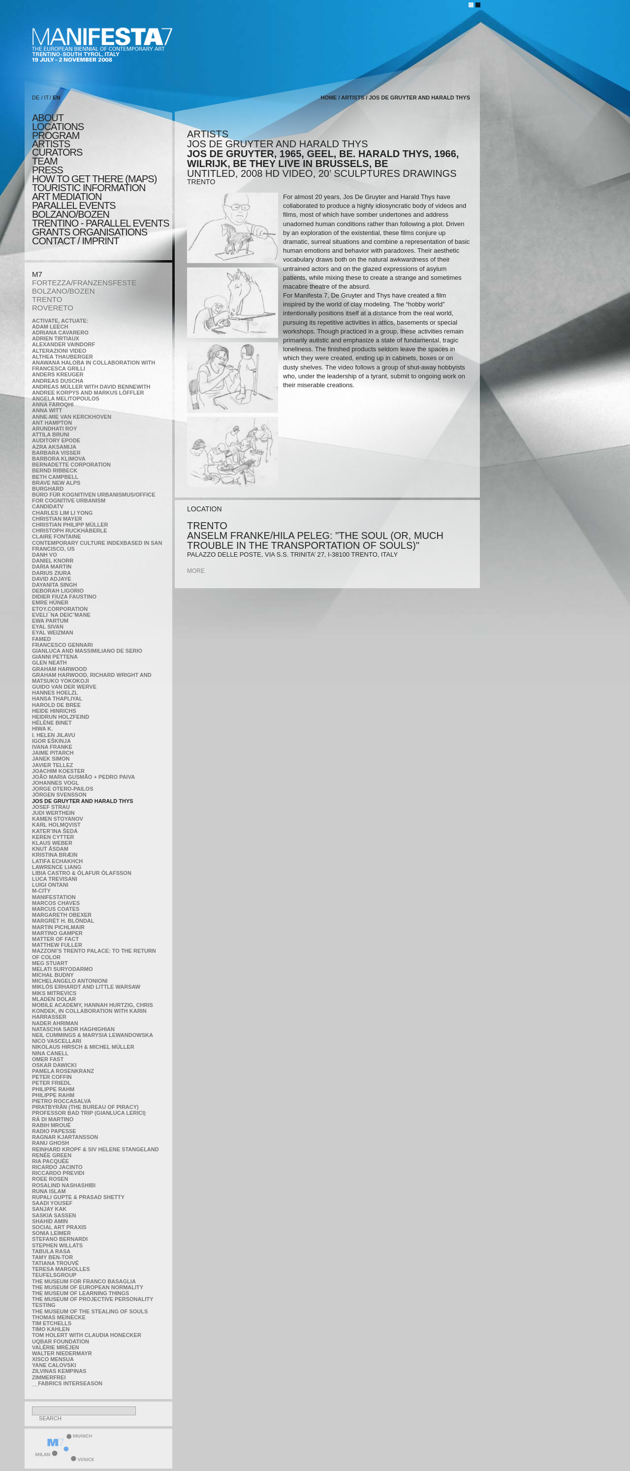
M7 (37, 274)
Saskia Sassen (54, 1215)
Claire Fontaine (56, 536)
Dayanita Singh (54, 585)
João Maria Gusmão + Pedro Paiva (83, 777)
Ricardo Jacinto (57, 1167)
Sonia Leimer (51, 1233)
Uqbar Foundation (60, 1341)
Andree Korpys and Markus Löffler (88, 393)
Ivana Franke (52, 747)
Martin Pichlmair (58, 927)
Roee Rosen (50, 1179)
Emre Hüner (50, 602)
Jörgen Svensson (59, 795)
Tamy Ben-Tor (52, 1257)
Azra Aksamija (54, 447)
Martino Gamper (57, 933)
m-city (41, 891)
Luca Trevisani (54, 879)
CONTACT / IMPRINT (75, 240)
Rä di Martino (52, 1119)
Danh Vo (44, 555)
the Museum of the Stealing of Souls (90, 1311)
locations (58, 126)
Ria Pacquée (50, 1161)
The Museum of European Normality (87, 1287)
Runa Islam (49, 1191)
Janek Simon (50, 759)
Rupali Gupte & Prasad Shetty (78, 1197)
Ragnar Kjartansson (65, 1137)
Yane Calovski (54, 1365)
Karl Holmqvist (56, 825)
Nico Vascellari (56, 1041)
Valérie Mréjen (55, 1347)
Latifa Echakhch (57, 861)
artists (51, 144)
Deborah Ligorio (58, 591)
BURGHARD (47, 489)
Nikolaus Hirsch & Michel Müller (83, 1047)
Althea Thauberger (62, 357)
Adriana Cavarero (60, 332)
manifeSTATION (54, 897)
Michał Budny (53, 975)
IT (46, 97)
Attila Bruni (50, 434)
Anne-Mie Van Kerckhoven (71, 417)
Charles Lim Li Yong (62, 513)
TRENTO (47, 299)
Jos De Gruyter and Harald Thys (82, 801)
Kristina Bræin (54, 855)
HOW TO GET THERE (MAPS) (94, 178)
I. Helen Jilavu (53, 735)
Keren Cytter (53, 837)
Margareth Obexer (62, 915)
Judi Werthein (53, 813)
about (47, 117)
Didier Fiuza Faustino (64, 597)
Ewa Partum (50, 621)
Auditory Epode (56, 440)
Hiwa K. (42, 729)
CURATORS (57, 152)
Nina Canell (50, 1053)
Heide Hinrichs (54, 711)
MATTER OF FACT (55, 939)
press (47, 170)
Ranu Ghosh (50, 1143)
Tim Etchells (51, 1323)
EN (56, 97)
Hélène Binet (52, 723)
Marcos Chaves (56, 903)
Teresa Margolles (61, 1269)
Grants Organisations (89, 232)
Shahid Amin (50, 1221)
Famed (41, 639)
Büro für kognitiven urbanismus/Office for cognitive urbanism (94, 497)
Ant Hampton (52, 423)
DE (35, 97)
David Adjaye (51, 579)
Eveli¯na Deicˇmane (61, 615)
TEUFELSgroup (54, 1275)
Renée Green (51, 1155)
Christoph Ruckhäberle (69, 531)
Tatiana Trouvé (55, 1263)
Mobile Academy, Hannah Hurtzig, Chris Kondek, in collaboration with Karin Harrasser (92, 1011)
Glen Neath (49, 663)
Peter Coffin (52, 1077)
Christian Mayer (57, 519)
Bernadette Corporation (71, 465)
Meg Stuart (50, 963)
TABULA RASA (51, 1251)
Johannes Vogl (55, 783)
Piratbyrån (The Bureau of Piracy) (85, 1107)
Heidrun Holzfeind (60, 717)
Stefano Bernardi (60, 1239)
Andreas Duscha (58, 381)
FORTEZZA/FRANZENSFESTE (84, 282)
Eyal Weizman (52, 632)
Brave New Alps (56, 483)
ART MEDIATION (66, 196)
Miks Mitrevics (54, 993)
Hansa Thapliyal (57, 699)
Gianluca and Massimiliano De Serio (87, 651)
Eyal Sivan (47, 627)
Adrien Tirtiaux (55, 338)
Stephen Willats (57, 1245)
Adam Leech (50, 327)
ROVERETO (52, 307)
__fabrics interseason (67, 1383)
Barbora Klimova (59, 459)
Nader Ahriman (55, 1023)
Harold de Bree (56, 705)
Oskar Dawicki (54, 1065)
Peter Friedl (51, 1083)
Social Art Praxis (59, 1227)
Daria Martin (51, 566)
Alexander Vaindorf (63, 344)
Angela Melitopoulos (65, 398)
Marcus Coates (55, 909)
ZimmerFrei (48, 1377)
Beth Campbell (55, 477)
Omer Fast (47, 1059)
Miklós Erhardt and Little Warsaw (86, 987)
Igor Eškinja (51, 741)
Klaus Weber (52, 843)
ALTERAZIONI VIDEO (59, 351)
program (55, 135)
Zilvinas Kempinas (59, 1371)
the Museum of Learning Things (80, 1293)
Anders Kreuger (58, 374)
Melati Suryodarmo (62, 969)
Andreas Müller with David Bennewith (91, 387)
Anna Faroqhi (53, 404)
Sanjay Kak (49, 1209)
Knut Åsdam (50, 849)
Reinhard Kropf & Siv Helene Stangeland (95, 1149)
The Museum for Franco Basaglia (84, 1281)
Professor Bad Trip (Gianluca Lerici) (89, 1113)
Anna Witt (47, 410)
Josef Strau (51, 807)
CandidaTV (47, 506)
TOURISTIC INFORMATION (88, 187)
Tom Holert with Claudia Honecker (86, 1335)
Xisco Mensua (53, 1359)
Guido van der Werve (64, 687)
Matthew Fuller (57, 945)
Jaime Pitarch (53, 753)
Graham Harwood (59, 669)
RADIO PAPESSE (54, 1131)
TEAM (45, 161)
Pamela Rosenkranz (63, 1071)
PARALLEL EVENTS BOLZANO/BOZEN (74, 210)
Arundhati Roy (54, 429)
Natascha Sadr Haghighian (73, 1029)
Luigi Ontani (50, 885)
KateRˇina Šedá (55, 831)
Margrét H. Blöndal (63, 921)
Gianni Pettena (55, 657)
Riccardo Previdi (58, 1173)
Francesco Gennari (62, 645)
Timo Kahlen (50, 1329)
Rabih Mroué (51, 1125)
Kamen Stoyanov (57, 819)
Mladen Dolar (54, 999)
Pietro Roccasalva (61, 1101)
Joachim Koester (58, 771)
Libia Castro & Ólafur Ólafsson (81, 873)
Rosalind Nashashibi (63, 1185)
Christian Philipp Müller (70, 525)
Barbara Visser (56, 453)
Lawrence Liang (56, 867)
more (196, 571)
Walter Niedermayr (62, 1353)
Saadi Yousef (52, 1203)
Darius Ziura (51, 573)
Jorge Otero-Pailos (62, 789)
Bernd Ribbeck (54, 470)
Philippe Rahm (53, 1089)
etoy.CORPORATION (60, 609)
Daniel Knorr (52, 561)
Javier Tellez (52, 765)
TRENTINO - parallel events (100, 223)
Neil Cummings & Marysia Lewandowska (92, 1035)
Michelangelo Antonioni (69, 981)
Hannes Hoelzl (55, 693)
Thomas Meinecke (59, 1317)
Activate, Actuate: (60, 321)
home (328, 97)
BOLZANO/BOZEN (63, 291)
